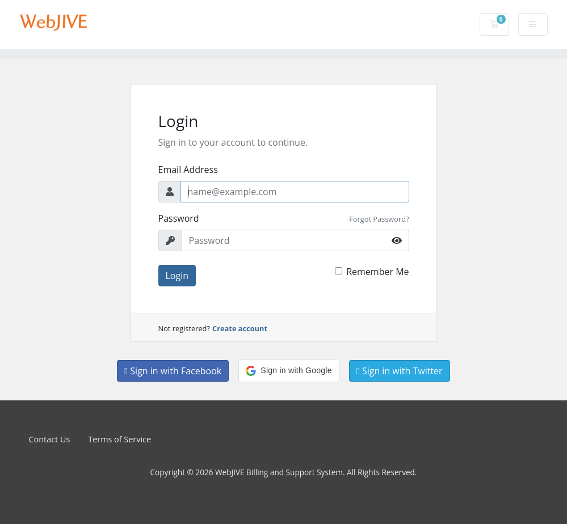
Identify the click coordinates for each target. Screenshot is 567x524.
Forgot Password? (379, 219)
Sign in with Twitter (399, 371)
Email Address (188, 169)
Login (177, 275)
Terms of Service (119, 439)
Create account (239, 328)
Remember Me (377, 271)
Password (178, 218)
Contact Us (49, 439)
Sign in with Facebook (172, 371)
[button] (288, 371)
